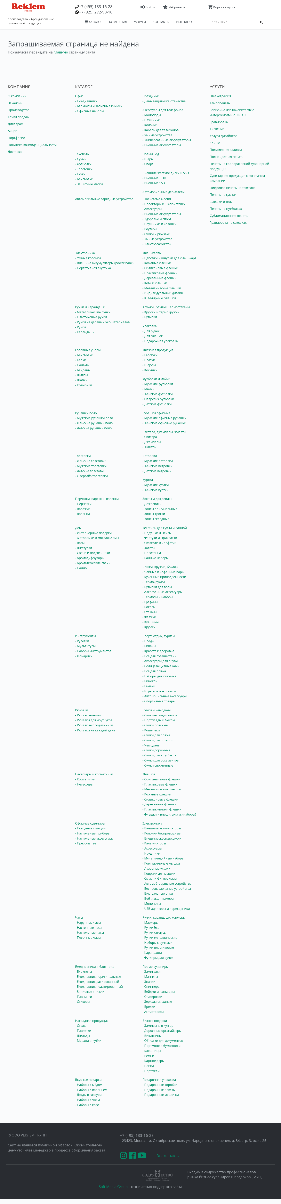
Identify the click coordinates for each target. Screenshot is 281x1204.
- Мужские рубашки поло (94, 418)
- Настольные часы (89, 932)
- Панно (81, 568)
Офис (79, 96)
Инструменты (85, 636)
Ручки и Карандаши (90, 307)
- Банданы (83, 370)
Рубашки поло (86, 413)
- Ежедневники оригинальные (98, 976)
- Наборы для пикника (159, 676)
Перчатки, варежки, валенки (97, 499)
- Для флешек (152, 336)
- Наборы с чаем (87, 1100)
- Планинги (83, 997)
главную (61, 52)
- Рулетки (82, 641)
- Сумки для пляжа (156, 735)
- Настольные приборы (92, 833)
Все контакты (168, 1155)
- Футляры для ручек (157, 958)
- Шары (148, 159)
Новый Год (150, 154)
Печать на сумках (223, 194)
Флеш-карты (151, 253)
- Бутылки (149, 317)
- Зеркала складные (157, 1001)
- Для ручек (150, 331)
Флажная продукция (157, 350)
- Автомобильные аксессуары (164, 696)
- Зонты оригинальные (159, 509)
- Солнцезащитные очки (160, 666)
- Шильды (82, 1036)
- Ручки (80, 327)
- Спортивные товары (158, 701)
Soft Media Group (113, 1186)
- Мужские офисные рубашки (164, 418)
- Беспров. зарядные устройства (166, 888)
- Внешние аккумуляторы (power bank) (104, 263)
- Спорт (147, 164)
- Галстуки (149, 355)
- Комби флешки (154, 283)
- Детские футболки (157, 404)
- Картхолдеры (153, 1061)
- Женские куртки (155, 490)
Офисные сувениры (90, 823)
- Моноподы (151, 115)
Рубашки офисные (156, 413)
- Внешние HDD (154, 178)
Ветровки (149, 456)
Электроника (85, 253)
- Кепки (80, 360)
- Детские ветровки (157, 471)
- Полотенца (151, 553)
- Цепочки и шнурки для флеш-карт (169, 258)
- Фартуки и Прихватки (159, 538)
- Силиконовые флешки (160, 268)
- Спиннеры (151, 986)
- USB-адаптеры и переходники (166, 909)
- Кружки (149, 627)
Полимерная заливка (226, 150)
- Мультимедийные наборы (163, 858)
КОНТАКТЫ (161, 22)
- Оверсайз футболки (158, 399)
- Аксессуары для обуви (160, 661)
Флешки (148, 774)
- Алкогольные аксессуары (162, 592)
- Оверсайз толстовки (91, 476)
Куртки (147, 480)
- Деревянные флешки (159, 278)
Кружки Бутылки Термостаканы (166, 307)
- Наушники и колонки (159, 224)
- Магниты (150, 976)
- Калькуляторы (154, 843)
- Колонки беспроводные (161, 833)
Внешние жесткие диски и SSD (165, 173)
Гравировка (219, 122)
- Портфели (151, 1071)
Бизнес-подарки (154, 1021)
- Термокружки (153, 582)
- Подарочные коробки (159, 1085)
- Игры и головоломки (159, 691)
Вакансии (15, 103)
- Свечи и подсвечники (92, 553)
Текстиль (82, 154)
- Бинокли (149, 681)
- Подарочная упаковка (160, 341)
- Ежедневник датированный (97, 982)
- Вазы (80, 543)
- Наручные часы (88, 922)
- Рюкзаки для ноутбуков (93, 720)
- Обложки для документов (162, 1040)
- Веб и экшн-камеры (158, 898)
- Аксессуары (152, 209)
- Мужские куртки (155, 485)
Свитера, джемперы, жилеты (164, 432)
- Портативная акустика (93, 268)
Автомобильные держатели (163, 192)
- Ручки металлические (159, 937)
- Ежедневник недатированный (99, 986)
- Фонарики (83, 656)
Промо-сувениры (155, 966)
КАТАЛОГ (93, 22)
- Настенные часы (88, 927)
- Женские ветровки (157, 466)
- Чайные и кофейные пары (163, 572)
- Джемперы (151, 442)
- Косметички (85, 779)
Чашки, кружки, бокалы (160, 567)
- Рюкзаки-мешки (88, 715)
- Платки (148, 360)
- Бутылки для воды (157, 587)
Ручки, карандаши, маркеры (164, 917)
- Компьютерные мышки (161, 863)
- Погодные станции (90, 828)
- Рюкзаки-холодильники (94, 725)
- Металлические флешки (161, 288)
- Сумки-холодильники (159, 715)
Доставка (15, 152)
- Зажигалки (151, 971)
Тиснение (217, 129)
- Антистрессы (153, 1012)
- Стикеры (82, 1001)
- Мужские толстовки (91, 466)
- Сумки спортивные (157, 765)
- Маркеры (150, 922)
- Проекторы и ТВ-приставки (164, 204)
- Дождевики (152, 504)
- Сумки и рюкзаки (156, 234)
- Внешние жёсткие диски (161, 838)
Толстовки (83, 456)
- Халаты (148, 548)
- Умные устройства (157, 135)
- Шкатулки (83, 548)
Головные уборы (88, 350)
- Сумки (80, 159)
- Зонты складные (155, 519)
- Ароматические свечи (92, 563)
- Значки (148, 982)
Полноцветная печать (226, 157)
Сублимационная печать (229, 216)
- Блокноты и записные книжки (99, 106)
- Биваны (149, 646)
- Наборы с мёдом (88, 1085)
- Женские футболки (157, 394)
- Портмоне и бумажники (161, 1046)
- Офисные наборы (89, 111)
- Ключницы (151, 1051)
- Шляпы (81, 375)
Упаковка (149, 326)
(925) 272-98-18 (95, 12)
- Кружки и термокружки (160, 312)
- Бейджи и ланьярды (158, 991)
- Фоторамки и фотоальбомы (97, 538)
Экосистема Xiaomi (156, 199)
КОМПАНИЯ (118, 22)
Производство (18, 110)
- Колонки (149, 125)
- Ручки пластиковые (158, 947)
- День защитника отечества (164, 101)
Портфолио (16, 138)
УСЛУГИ (140, 22)
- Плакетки (83, 1031)
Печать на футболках (226, 209)
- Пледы (148, 641)
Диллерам (15, 124)
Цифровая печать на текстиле (232, 188)
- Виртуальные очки (157, 893)
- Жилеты (149, 447)
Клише (215, 143)
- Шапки (81, 380)
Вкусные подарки (88, 1080)
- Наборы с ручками (157, 942)
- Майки (148, 389)
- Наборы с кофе (87, 1105)
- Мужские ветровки (157, 461)
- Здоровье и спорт (156, 219)
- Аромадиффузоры (89, 558)
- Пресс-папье (85, 843)
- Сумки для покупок (157, 740)
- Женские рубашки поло (94, 423)
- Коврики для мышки (158, 873)
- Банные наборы (155, 558)
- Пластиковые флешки (159, 273)
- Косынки (149, 370)
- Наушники (151, 120)
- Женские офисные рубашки (164, 423)
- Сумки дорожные (156, 750)
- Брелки (148, 1007)
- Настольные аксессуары (94, 838)
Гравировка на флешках (228, 222)
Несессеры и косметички (94, 774)
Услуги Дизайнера (223, 136)
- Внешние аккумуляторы (161, 145)
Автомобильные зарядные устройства (104, 199)
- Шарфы (149, 365)
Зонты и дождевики (157, 499)
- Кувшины (150, 622)
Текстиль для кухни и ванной (164, 528)
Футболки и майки (156, 379)
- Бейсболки (84, 179)
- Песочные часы (88, 937)
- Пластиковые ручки (91, 317)
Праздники (150, 96)
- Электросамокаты (156, 244)
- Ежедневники (86, 101)
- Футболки (83, 164)
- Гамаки (148, 686)
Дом (78, 528)
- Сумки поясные (155, 725)
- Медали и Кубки (88, 1040)
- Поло (80, 174)
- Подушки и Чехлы (157, 533)
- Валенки (82, 514)
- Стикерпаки (152, 997)
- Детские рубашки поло (93, 428)
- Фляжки (149, 617)
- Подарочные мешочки (160, 1095)
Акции (12, 131)
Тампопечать (220, 103)
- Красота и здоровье (158, 651)
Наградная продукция (91, 1021)
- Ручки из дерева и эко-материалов (102, 322)
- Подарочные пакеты (158, 1090)
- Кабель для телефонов (160, 130)
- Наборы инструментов (93, 651)
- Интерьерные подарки (93, 533)
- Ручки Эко (150, 927)
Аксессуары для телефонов (162, 110)
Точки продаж (18, 117)
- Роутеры (149, 229)
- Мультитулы (85, 646)
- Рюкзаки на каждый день (95, 730)
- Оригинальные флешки (161, 779)
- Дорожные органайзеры (161, 1031)
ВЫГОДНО (184, 22)
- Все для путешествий (159, 656)
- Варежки (82, 509)
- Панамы (82, 365)
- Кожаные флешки (156, 263)
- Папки (148, 1066)
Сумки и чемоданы (156, 710)
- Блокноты (83, 971)
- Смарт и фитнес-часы (159, 878)
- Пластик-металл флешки (161, 809)
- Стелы (80, 1025)
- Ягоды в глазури (88, 1095)
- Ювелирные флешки (159, 298)
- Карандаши (84, 332)
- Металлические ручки (92, 312)
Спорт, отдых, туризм (158, 636)
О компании (17, 96)
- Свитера (149, 437)
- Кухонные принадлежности (164, 577)
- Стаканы (149, 612)
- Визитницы (152, 1036)
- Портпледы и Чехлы (158, 720)
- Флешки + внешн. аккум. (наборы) (169, 814)
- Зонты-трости (153, 514)
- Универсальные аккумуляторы (166, 140)
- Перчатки (83, 504)
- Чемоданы (151, 745)
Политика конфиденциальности (32, 145)
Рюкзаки (81, 710)
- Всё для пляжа (154, 671)
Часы (79, 917)
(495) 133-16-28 (95, 6)
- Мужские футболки (157, 384)
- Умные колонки (88, 258)
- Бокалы (149, 607)
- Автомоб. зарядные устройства (166, 883)
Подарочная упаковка (159, 1080)
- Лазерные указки (156, 868)
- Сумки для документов (160, 760)
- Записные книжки (89, 991)
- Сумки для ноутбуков (159, 755)
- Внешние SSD (153, 183)
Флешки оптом (221, 201)
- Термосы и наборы (157, 597)
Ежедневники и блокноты (94, 966)
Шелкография (220, 96)
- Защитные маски (89, 184)
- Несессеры (84, 784)
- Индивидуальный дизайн (162, 293)
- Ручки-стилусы (154, 932)
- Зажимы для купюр (157, 1025)
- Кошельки (151, 730)
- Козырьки (83, 385)
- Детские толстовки (90, 471)
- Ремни (148, 1056)
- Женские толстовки (90, 461)
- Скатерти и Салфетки (159, 543)
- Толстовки (83, 169)
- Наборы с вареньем (91, 1090)
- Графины (150, 602)
